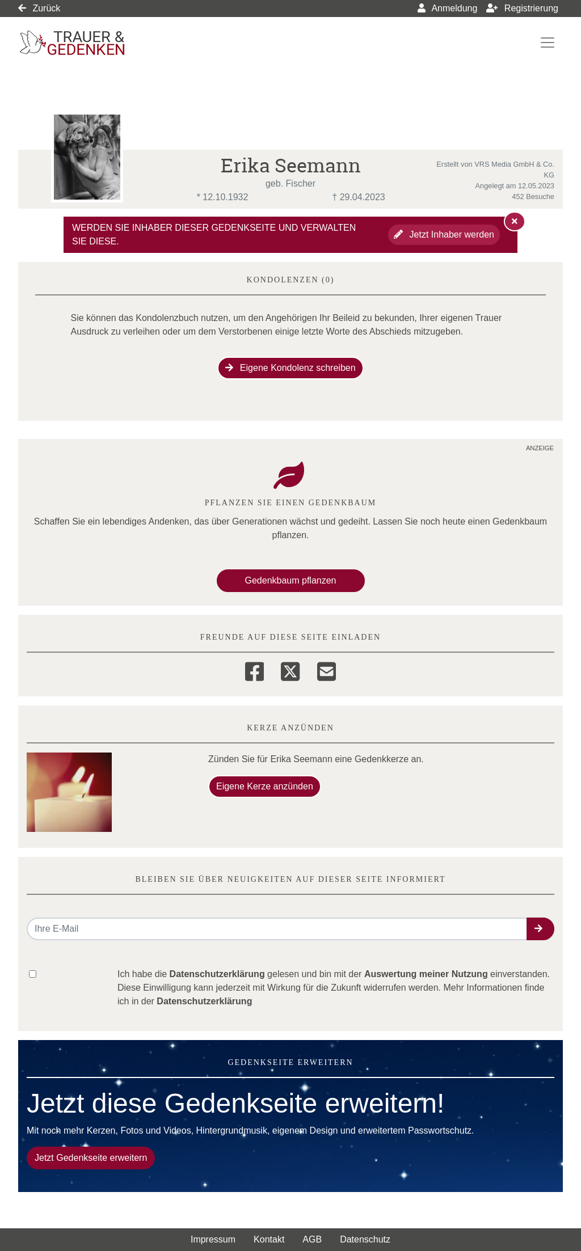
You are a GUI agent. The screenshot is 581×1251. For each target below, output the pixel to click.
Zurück (39, 8)
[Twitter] (290, 670)
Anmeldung (448, 8)
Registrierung (522, 8)
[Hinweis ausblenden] (514, 221)
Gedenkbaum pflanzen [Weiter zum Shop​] (290, 580)
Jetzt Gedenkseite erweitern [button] (91, 1158)
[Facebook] (254, 670)
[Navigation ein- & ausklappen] (547, 42)
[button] (540, 929)
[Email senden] (277, 929)
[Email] (326, 670)
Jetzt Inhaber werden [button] (444, 234)
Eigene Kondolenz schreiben (290, 368)
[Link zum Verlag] (116, 43)
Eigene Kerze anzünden (264, 786)
